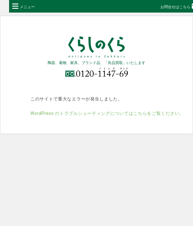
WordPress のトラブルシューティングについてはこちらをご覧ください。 (107, 113)
